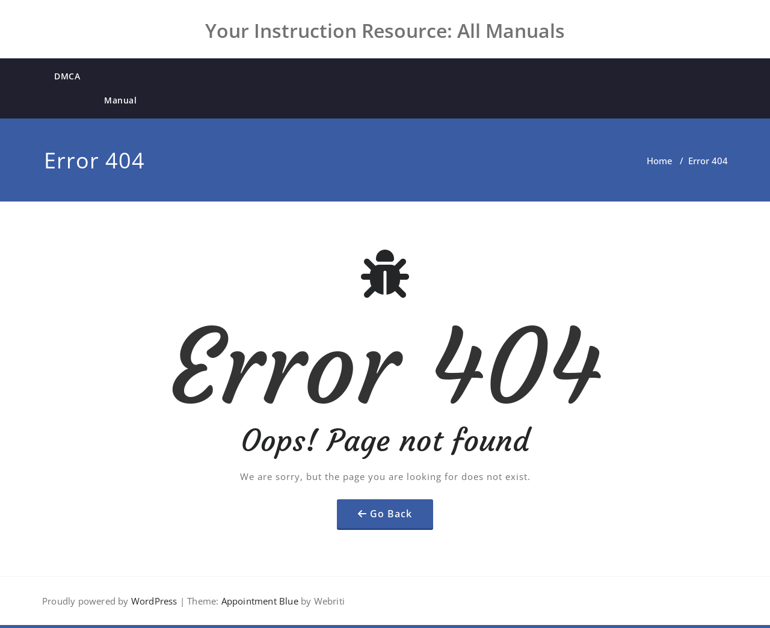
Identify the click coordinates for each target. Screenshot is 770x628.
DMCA (67, 76)
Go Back (391, 513)
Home (660, 161)
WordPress (154, 601)
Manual (120, 100)
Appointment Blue (258, 601)
